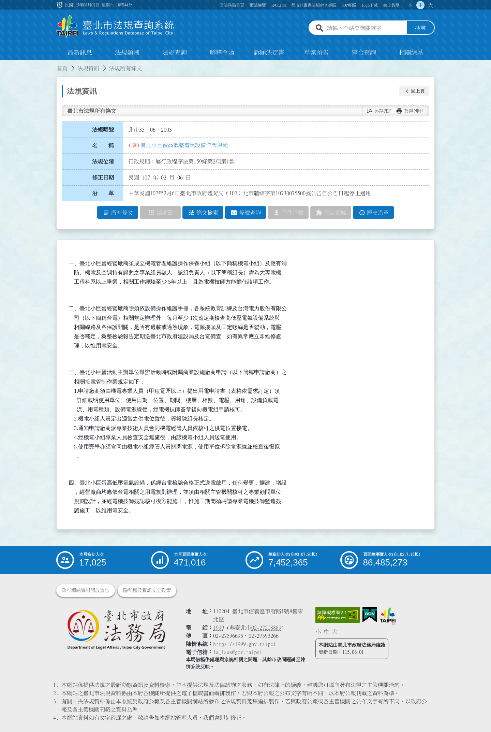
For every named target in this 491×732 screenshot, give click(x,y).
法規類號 (103, 129)
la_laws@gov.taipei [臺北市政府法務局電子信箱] (237, 652)
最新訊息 (80, 52)
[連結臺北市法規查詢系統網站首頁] (115, 26)
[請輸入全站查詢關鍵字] (365, 28)
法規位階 (103, 161)
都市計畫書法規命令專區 (313, 5)
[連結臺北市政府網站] (388, 616)
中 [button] (420, 5)
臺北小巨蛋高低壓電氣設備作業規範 (184, 145)
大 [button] (430, 5)
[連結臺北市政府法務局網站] (116, 629)
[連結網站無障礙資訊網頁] (337, 615)
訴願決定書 (269, 52)
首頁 (62, 68)
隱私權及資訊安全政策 (147, 590)
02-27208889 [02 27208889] (266, 627)
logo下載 (369, 5)
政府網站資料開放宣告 (85, 590)
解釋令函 (222, 52)
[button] (414, 91)
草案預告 (316, 52)
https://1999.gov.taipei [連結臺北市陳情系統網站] (244, 644)
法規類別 (127, 52)
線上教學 (391, 5)
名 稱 (103, 145)
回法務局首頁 (232, 5)
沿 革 (103, 193)
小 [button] (410, 5)
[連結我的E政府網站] (369, 615)
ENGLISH (278, 5)
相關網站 (411, 52)
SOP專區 (349, 5)
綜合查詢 (364, 52)
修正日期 (103, 177)
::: (4, 64)
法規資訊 (88, 68)
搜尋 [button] (420, 28)
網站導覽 (258, 5)
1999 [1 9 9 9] (218, 627)
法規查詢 (174, 52)
